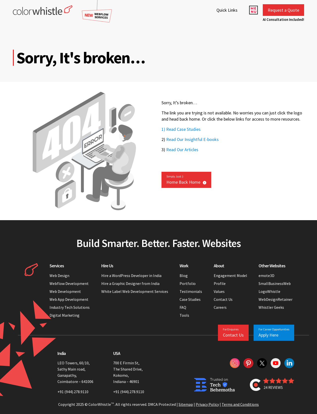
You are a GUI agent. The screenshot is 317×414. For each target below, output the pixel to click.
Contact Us (223, 299)
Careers (220, 307)
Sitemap (186, 404)
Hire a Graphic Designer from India (130, 283)
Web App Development (69, 299)
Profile (220, 283)
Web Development (65, 291)
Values (219, 291)
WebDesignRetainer (275, 299)
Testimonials (191, 291)
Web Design (59, 275)
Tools (184, 315)
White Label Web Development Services (134, 291)
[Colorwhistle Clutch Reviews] (272, 385)
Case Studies (190, 299)
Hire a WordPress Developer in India (131, 275)
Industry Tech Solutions (70, 307)
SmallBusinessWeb (275, 283)
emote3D (266, 275)
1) (163, 129)
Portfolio (188, 283)
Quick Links (227, 10)
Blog (184, 275)
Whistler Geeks (271, 307)
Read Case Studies (183, 129)
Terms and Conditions (240, 404)
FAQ (183, 307)
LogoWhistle (269, 291)
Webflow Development (69, 283)
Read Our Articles (182, 149)
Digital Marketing (64, 315)
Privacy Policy (207, 404)
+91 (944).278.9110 (72, 391)
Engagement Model (230, 275)
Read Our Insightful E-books (192, 139)
